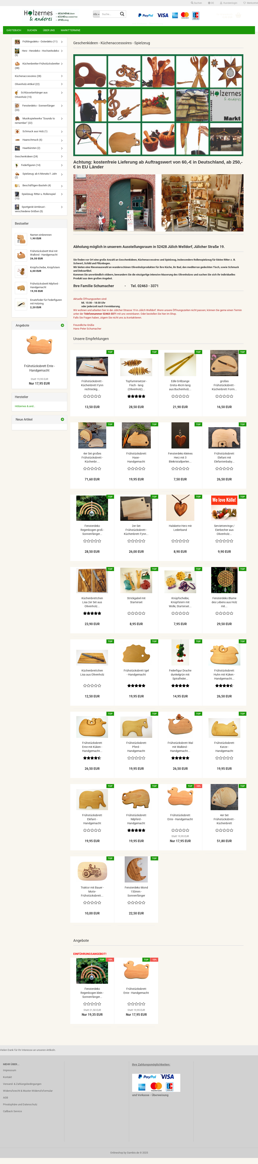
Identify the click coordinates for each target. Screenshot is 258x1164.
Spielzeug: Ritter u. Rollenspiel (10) (35, 202)
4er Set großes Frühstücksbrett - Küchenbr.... (92, 463)
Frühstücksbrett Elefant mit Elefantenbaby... (224, 463)
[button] (211, 3)
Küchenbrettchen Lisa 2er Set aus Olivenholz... (92, 608)
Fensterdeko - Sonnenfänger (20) (35, 113)
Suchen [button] (196, 3)
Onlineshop (116, 1158)
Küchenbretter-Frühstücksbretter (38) (37, 71)
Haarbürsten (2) (27, 154)
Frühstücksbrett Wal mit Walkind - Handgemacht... (180, 753)
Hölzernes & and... (25, 412)
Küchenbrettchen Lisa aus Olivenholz (92, 678)
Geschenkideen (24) (26, 162)
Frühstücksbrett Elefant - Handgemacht (92, 825)
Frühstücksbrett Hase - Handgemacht (136, 463)
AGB (5, 1103)
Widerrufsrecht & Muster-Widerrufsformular (28, 1096)
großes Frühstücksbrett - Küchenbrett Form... (224, 391)
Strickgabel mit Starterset (136, 606)
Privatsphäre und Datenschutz (20, 1110)
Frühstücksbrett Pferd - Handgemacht (136, 753)
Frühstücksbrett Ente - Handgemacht (180, 823)
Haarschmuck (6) (28, 145)
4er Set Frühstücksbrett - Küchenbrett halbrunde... (224, 825)
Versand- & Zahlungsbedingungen (22, 1089)
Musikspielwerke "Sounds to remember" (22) (35, 126)
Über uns (49, 30)
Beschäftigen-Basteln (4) (33, 191)
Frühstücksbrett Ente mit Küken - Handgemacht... (92, 753)
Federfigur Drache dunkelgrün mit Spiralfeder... (180, 680)
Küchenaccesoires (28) (28, 82)
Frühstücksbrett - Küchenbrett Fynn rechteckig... (92, 391)
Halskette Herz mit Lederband (180, 533)
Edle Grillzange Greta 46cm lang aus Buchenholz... (180, 391)
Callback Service (12, 1117)
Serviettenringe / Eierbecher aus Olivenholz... (224, 536)
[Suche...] (96, 14)
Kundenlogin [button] (228, 3)
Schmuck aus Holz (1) (31, 137)
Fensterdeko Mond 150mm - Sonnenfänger (136, 897)
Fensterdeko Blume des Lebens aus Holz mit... (224, 608)
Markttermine (70, 30)
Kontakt (7, 1083)
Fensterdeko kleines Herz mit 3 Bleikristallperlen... (180, 463)
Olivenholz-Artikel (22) (27, 90)
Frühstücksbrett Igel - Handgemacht (136, 678)
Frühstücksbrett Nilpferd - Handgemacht (136, 825)
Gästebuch (13, 30)
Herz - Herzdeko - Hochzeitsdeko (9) (37, 58)
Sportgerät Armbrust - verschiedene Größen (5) (30, 215)
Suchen (32, 30)
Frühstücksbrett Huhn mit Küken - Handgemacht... (224, 680)
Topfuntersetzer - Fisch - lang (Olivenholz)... (136, 391)
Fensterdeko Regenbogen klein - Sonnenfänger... (92, 998)
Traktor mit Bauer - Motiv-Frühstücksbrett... (92, 897)
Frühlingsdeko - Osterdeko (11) (36, 47)
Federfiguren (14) (28, 171)
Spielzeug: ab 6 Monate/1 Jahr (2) (36, 181)
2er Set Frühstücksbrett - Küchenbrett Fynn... (136, 536)
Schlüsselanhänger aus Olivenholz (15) (31, 100)
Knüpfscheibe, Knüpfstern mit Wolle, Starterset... (180, 608)
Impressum (9, 1076)
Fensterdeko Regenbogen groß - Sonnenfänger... (92, 536)
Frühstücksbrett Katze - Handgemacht (224, 753)
